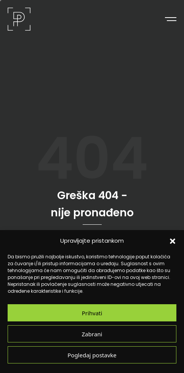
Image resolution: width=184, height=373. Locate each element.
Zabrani (92, 334)
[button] (172, 241)
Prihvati (92, 313)
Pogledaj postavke (92, 355)
